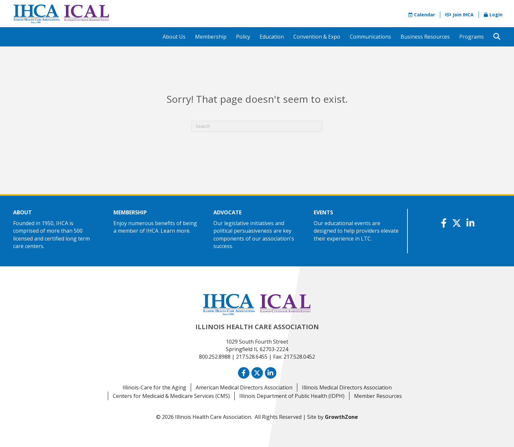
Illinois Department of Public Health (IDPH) (292, 396)
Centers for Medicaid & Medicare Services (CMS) (171, 396)
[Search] (257, 126)
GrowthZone (341, 416)
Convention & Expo (316, 36)
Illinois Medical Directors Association (347, 387)
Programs (471, 36)
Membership (211, 36)
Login (493, 14)
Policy (243, 36)
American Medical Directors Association (244, 387)
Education (272, 36)
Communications (370, 36)
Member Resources (378, 396)
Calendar (421, 14)
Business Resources (425, 36)
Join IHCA (459, 14)
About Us (174, 36)
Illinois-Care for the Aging (154, 387)
